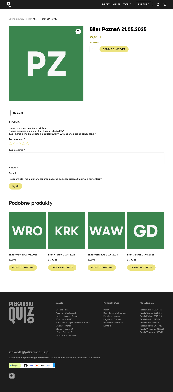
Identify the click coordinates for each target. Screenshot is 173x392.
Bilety (105, 4)
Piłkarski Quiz (111, 302)
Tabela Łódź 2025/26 (149, 322)
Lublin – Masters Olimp (66, 316)
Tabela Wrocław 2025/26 (151, 332)
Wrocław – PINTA (64, 319)
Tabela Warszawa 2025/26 (152, 329)
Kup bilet (143, 4)
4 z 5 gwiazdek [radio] (23, 144)
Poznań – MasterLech (66, 313)
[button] (78, 31)
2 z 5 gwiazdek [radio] (15, 144)
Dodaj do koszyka (114, 49)
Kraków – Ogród (63, 326)
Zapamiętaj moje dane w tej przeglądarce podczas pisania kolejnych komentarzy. (56, 178)
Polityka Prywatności (113, 322)
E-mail (13, 173)
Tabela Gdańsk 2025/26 (151, 309)
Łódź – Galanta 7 (64, 332)
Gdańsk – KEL (62, 309)
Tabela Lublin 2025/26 (150, 319)
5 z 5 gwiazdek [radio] (28, 144)
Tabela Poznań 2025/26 (151, 326)
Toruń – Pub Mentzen (66, 335)
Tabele (127, 4)
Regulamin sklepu (111, 316)
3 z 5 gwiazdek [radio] (19, 144)
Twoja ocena (17, 139)
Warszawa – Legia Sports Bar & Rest (73, 322)
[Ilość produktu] (93, 49)
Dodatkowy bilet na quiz (114, 313)
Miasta (116, 4)
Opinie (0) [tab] (18, 112)
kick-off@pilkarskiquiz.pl (29, 352)
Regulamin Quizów (112, 319)
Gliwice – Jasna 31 (64, 329)
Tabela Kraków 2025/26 (151, 316)
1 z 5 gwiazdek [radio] (10, 144)
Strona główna (16, 19)
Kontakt (107, 326)
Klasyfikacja (147, 302)
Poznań (28, 19)
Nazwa (13, 167)
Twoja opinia (17, 149)
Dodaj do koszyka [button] (23, 267)
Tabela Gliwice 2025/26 (151, 313)
